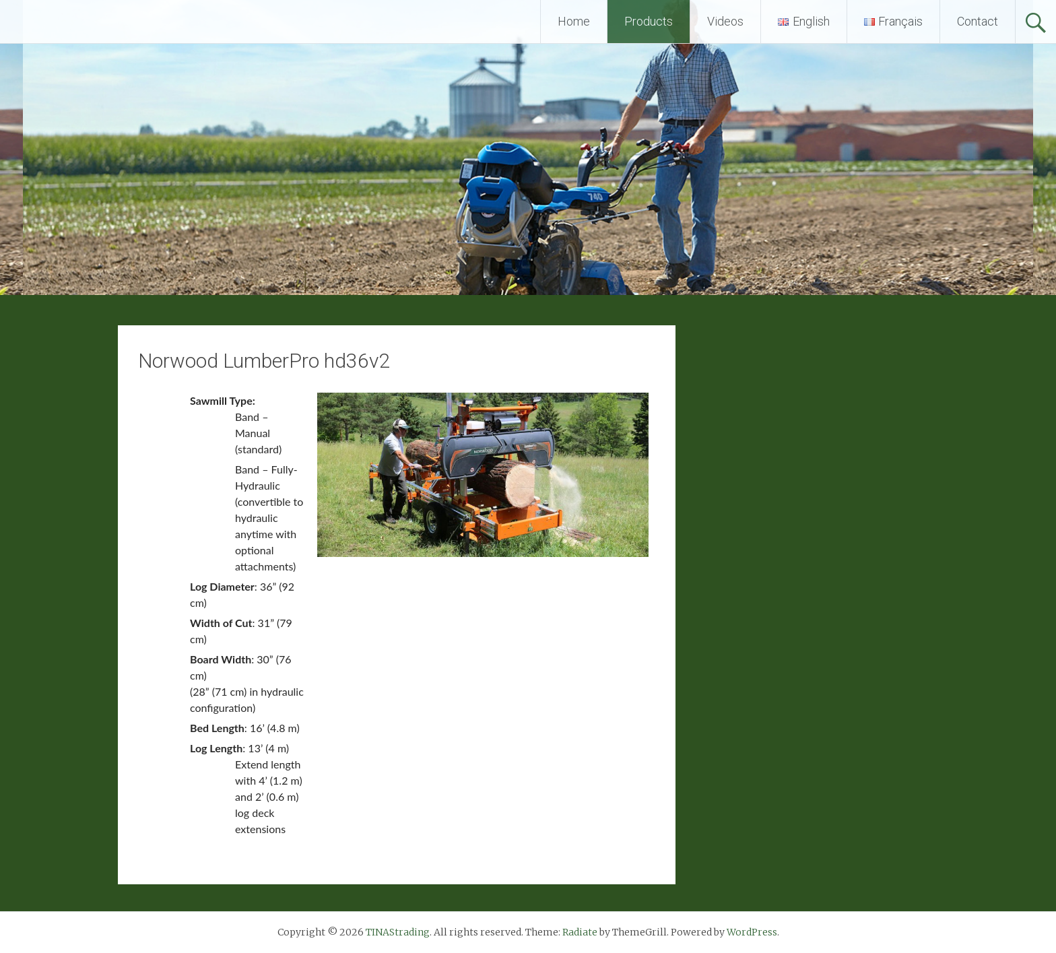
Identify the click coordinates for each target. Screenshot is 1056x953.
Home (574, 21)
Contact (977, 21)
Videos (725, 21)
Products (648, 21)
